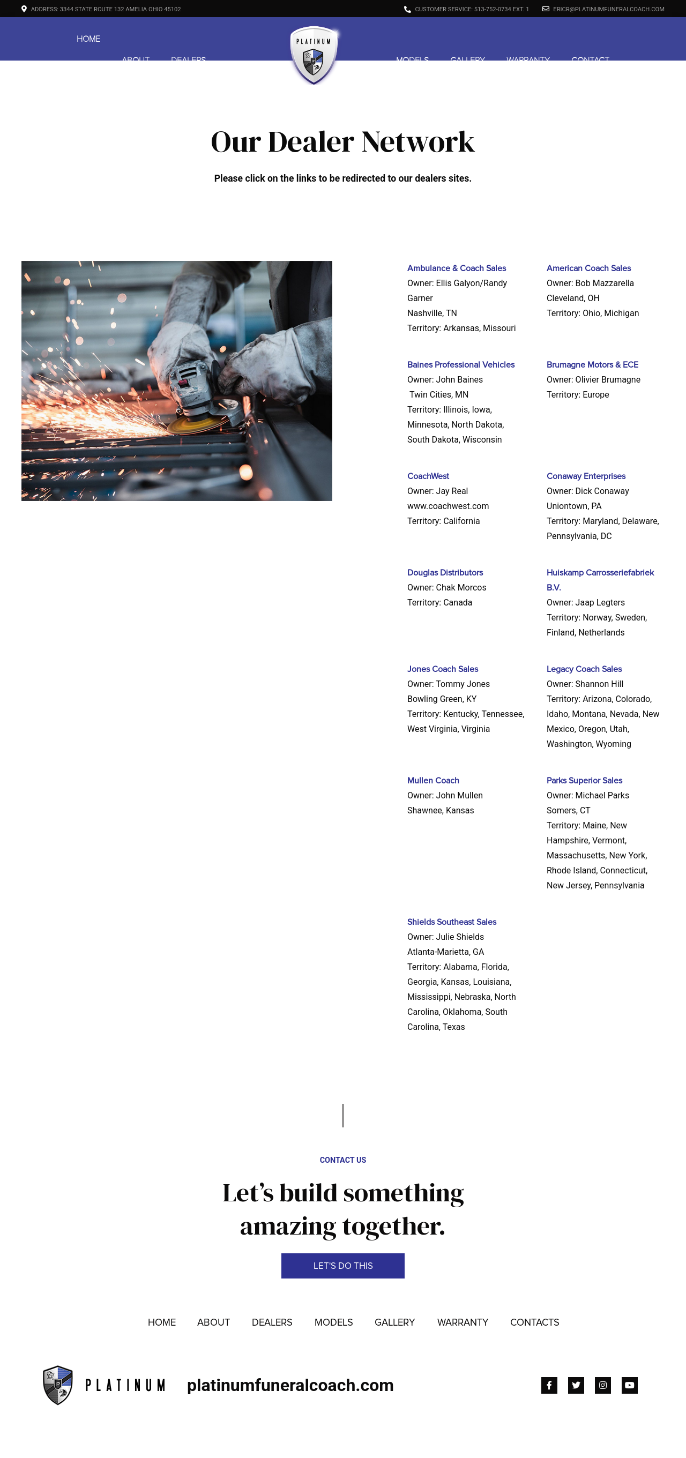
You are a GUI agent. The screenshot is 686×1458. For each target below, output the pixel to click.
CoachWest (428, 476)
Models (412, 39)
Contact (590, 39)
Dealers (188, 39)
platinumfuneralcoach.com (290, 1357)
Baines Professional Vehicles (460, 365)
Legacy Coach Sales (584, 669)
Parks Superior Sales (584, 780)
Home (88, 39)
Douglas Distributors (445, 572)
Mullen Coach (433, 780)
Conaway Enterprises (586, 476)
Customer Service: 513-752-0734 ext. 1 (467, 9)
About (136, 39)
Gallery (467, 39)
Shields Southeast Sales (451, 922)
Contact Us (343, 1133)
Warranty (528, 39)
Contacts (535, 1294)
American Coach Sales (589, 268)
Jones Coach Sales (442, 669)
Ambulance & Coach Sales (456, 268)
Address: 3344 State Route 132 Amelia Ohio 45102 (101, 9)
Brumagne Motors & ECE (592, 365)
